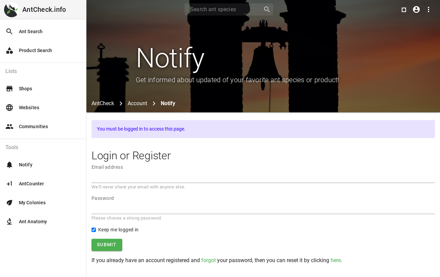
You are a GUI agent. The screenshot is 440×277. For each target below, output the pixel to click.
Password (103, 198)
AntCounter (24, 184)
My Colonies (25, 203)
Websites (22, 107)
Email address (107, 167)
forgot (208, 260)
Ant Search (24, 31)
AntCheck (103, 103)
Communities (26, 126)
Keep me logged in (118, 229)
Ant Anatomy (26, 221)
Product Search (28, 50)
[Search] (221, 9)
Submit (107, 244)
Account (137, 103)
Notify (18, 165)
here (336, 260)
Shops (18, 89)
